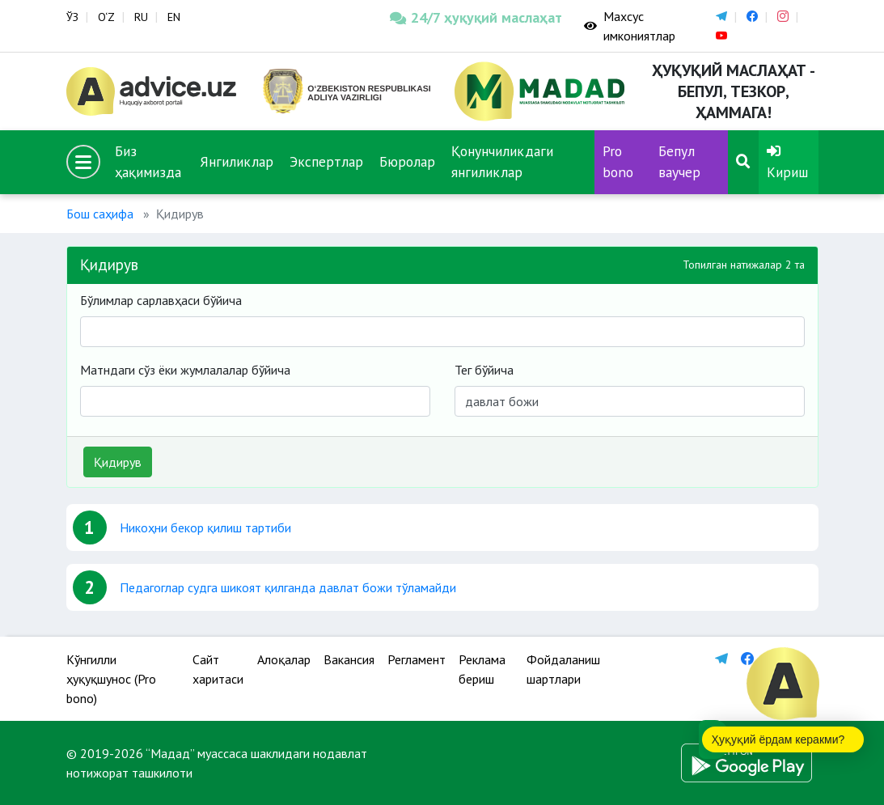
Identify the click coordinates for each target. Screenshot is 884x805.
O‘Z (106, 17)
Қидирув (118, 462)
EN (173, 17)
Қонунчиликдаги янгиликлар (502, 161)
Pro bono (618, 161)
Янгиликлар (236, 161)
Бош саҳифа (99, 213)
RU (141, 17)
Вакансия (349, 659)
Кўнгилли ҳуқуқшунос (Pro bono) (111, 678)
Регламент (416, 659)
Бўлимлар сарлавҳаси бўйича (161, 300)
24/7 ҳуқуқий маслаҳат (475, 17)
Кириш (787, 162)
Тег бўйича (484, 370)
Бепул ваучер (679, 161)
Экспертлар (326, 161)
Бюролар (407, 161)
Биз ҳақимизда (148, 161)
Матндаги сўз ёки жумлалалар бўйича (185, 370)
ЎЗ (72, 17)
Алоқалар (284, 659)
